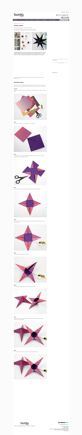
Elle (64, 426)
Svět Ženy (65, 427)
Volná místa (64, 428)
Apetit (62, 426)
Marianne (67, 426)
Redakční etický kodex (21, 425)
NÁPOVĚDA (44, 19)
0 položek (64, 15)
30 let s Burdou (52, 19)
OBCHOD (21, 21)
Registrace (67, 12)
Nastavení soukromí (65, 429)
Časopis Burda (55, 60)
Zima (18, 23)
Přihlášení (63, 12)
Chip (67, 427)
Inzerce (67, 428)
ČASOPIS (15, 19)
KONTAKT (15, 425)
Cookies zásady (66, 430)
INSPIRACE (38, 19)
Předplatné (28, 425)
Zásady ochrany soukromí (58, 429)
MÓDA (26, 19)
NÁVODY (31, 19)
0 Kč (67, 15)
